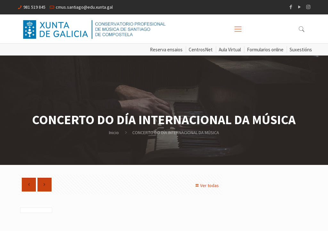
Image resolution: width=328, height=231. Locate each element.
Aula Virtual (230, 50)
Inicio (114, 132)
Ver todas (206, 185)
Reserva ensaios (166, 50)
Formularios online (265, 50)
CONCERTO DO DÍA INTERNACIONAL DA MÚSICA (175, 132)
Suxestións (301, 50)
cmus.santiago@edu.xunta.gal (84, 7)
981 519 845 (34, 7)
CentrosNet (201, 50)
